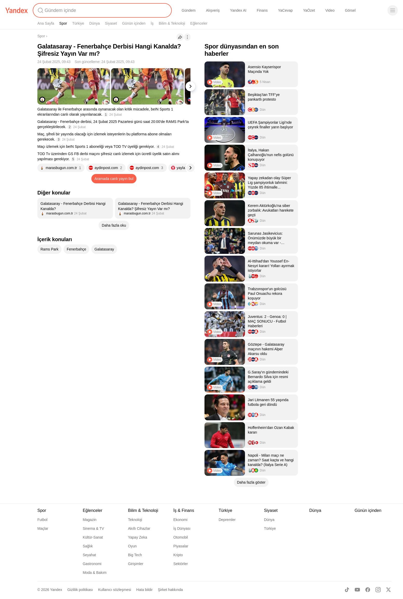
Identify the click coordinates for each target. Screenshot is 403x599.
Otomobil (180, 537)
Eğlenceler (198, 23)
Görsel (350, 10)
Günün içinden (133, 23)
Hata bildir (144, 590)
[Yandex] (16, 10)
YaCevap (285, 10)
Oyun (132, 546)
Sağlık (88, 546)
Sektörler (180, 564)
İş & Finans (183, 510)
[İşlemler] (187, 37)
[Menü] (392, 10)
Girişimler (135, 564)
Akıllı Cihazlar (139, 528)
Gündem (189, 10)
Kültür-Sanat (93, 537)
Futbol (42, 520)
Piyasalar (180, 546)
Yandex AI (238, 10)
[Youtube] (357, 589)
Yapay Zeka (137, 537)
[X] (388, 589)
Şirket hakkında (170, 590)
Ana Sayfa (45, 23)
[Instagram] (378, 589)
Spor (63, 23)
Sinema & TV (93, 528)
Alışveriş (213, 10)
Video (330, 10)
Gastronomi (92, 564)
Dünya (94, 23)
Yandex (56, 590)
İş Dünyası (181, 528)
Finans (262, 10)
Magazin (90, 520)
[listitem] (75, 208)
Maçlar (42, 528)
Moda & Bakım (95, 572)
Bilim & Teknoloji (172, 23)
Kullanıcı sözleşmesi (114, 590)
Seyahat (89, 555)
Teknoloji (135, 520)
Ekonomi (180, 520)
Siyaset (111, 23)
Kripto (178, 555)
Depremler (227, 520)
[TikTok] (347, 589)
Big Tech (135, 555)
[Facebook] (367, 589)
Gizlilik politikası (80, 590)
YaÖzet (309, 10)
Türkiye (78, 23)
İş (152, 23)
